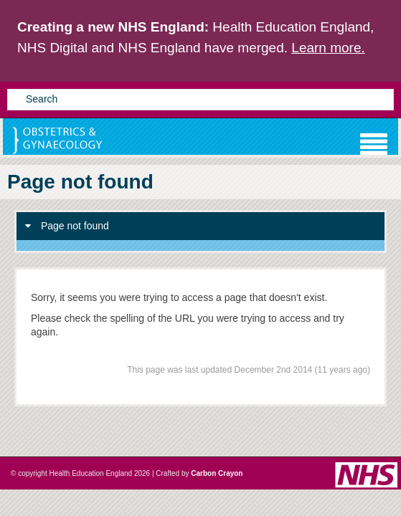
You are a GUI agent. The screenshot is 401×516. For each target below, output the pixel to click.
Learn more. (327, 47)
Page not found (67, 225)
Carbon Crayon (216, 473)
